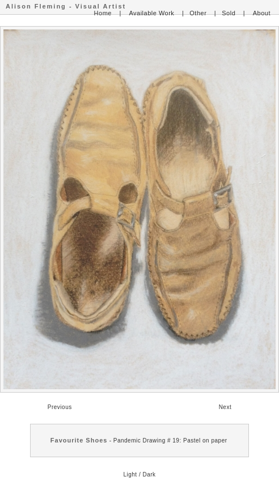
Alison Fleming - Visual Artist (66, 6)
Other (197, 13)
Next (225, 407)
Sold (228, 13)
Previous (60, 407)
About (261, 13)
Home (103, 13)
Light (130, 474)
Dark (148, 474)
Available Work (151, 13)
